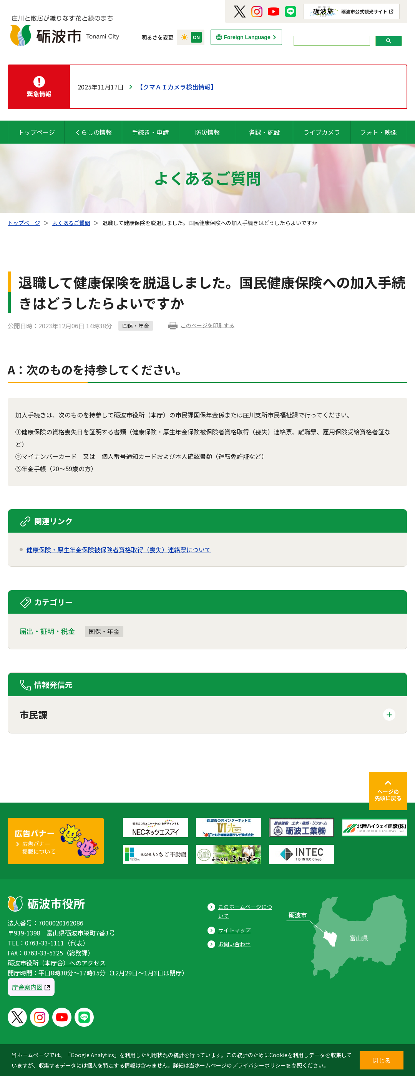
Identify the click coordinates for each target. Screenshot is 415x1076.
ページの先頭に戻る (388, 795)
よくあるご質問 (71, 223)
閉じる (381, 1060)
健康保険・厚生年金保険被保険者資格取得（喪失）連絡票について (119, 549)
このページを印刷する (207, 325)
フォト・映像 (378, 132)
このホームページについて (245, 911)
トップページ (36, 132)
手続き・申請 (150, 132)
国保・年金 (104, 631)
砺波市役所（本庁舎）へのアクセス (57, 962)
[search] (331, 41)
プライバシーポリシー (259, 1065)
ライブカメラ (321, 132)
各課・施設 (264, 132)
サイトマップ (234, 930)
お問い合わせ (234, 944)
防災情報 (207, 132)
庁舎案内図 (27, 987)
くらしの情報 (93, 132)
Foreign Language (247, 37)
